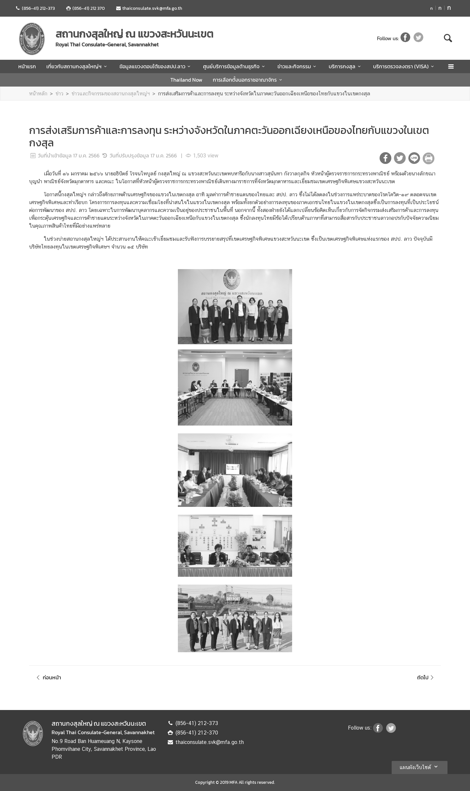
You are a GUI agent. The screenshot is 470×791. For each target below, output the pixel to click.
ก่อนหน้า (47, 677)
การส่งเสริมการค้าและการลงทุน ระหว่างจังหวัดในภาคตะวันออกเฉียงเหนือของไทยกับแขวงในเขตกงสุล (264, 93)
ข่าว (59, 93)
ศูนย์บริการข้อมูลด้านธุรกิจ (235, 66)
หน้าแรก (27, 66)
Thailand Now (186, 80)
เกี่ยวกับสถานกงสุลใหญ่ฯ (77, 66)
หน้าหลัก (38, 93)
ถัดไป (426, 677)
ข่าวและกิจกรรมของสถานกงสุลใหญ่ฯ (110, 93)
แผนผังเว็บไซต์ (420, 766)
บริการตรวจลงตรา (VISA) (404, 66)
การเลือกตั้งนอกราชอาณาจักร (248, 80)
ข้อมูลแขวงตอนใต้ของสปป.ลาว (156, 66)
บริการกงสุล (346, 66)
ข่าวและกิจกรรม (297, 66)
